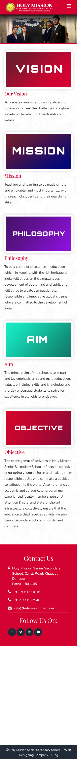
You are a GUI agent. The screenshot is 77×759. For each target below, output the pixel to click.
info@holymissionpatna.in (34, 608)
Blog (54, 755)
